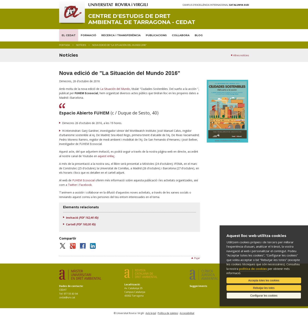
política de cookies (253, 269)
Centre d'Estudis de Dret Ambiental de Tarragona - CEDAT (141, 19)
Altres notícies (241, 55)
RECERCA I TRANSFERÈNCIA (121, 35)
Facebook (85, 185)
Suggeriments (198, 286)
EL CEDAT (69, 35)
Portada (64, 45)
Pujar (197, 258)
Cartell (81, 224)
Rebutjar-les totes (264, 287)
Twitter (72, 185)
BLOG (199, 35)
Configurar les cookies (264, 295)
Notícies (81, 45)
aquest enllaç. (106, 156)
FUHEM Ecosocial (83, 180)
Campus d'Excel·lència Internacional (216, 5)
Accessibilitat (187, 313)
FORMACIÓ (88, 35)
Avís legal (151, 313)
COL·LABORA (181, 35)
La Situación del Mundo (115, 89)
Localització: (132, 284)
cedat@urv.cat (67, 297)
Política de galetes (168, 313)
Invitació (82, 217)
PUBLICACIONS (156, 35)
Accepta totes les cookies (263, 280)
